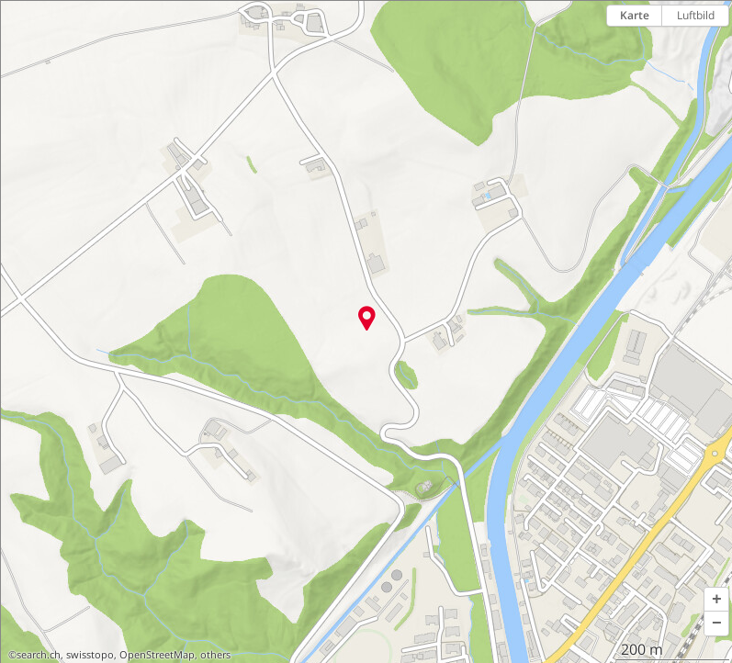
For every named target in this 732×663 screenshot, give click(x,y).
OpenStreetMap (157, 654)
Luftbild (696, 15)
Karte (634, 15)
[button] (716, 600)
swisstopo (90, 654)
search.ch (39, 654)
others (215, 654)
